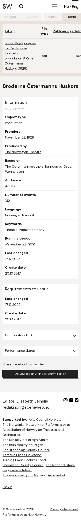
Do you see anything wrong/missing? (40, 374)
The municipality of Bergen (23, 445)
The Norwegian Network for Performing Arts (36, 424)
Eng (75, 6)
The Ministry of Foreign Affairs (26, 440)
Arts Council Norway (44, 419)
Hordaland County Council (23, 465)
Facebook (20, 364)
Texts (71, 17)
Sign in (7, 487)
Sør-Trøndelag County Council (26, 450)
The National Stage (60, 465)
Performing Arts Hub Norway (24, 514)
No (66, 6)
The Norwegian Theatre (23, 152)
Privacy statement (64, 509)
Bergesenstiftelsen (17, 470)
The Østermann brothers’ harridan (31, 166)
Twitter (38, 364)
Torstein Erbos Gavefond (22, 455)
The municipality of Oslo (21, 475)
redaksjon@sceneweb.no (26, 407)
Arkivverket (56, 475)
